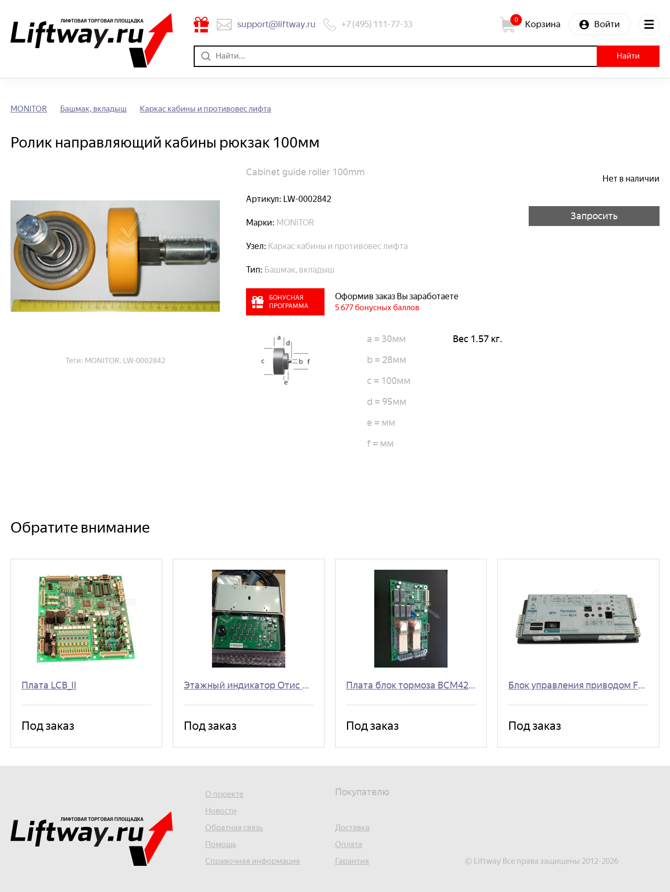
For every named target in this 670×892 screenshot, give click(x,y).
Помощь (220, 844)
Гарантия (352, 861)
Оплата (348, 844)
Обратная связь (234, 827)
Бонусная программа (201, 24)
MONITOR (28, 109)
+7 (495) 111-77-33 (376, 24)
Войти (607, 24)
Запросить (594, 216)
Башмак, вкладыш (93, 109)
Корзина (543, 24)
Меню (649, 24)
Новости (221, 811)
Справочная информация (252, 861)
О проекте (224, 794)
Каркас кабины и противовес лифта (205, 109)
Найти (628, 56)
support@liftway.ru (276, 24)
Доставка (352, 827)
